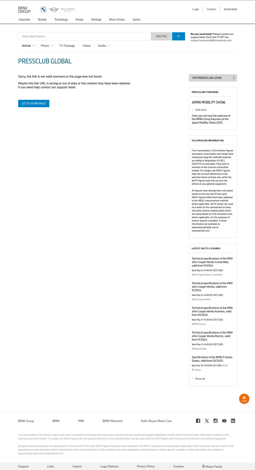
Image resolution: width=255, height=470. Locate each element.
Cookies (178, 466)
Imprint (77, 466)
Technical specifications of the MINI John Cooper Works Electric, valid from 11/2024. (212, 336)
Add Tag (161, 36)
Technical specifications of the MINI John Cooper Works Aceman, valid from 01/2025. (212, 311)
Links (50, 466)
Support (23, 466)
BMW (56, 421)
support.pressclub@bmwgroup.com (211, 40)
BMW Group (26, 421)
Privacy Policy (146, 466)
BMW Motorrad (112, 421)
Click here (200, 109)
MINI (81, 421)
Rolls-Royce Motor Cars (156, 421)
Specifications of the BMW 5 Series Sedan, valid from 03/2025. (212, 358)
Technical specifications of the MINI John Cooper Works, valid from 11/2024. (212, 286)
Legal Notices (109, 466)
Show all (200, 378)
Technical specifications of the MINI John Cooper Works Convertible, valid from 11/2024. (212, 262)
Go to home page (34, 103)
